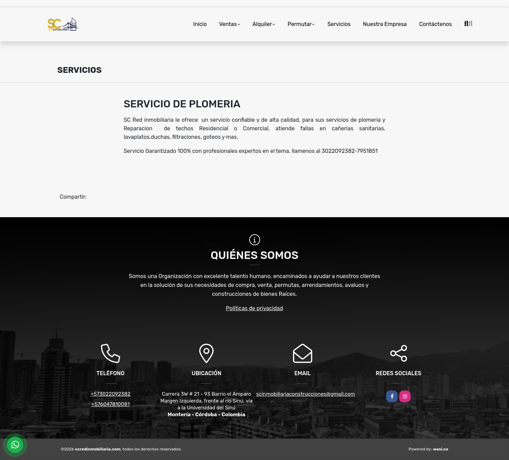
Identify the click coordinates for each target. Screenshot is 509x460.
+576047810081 (110, 404)
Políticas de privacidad (254, 308)
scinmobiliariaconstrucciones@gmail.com (305, 394)
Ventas (228, 24)
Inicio (200, 24)
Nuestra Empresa (385, 24)
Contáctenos (435, 24)
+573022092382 (110, 394)
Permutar (299, 24)
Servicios (339, 24)
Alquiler (262, 24)
